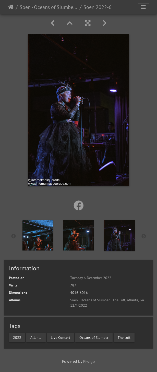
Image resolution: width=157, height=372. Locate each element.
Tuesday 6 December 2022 (90, 277)
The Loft (124, 337)
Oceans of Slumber (93, 337)
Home (11, 7)
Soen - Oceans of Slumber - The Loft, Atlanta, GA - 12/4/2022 (49, 7)
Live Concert (60, 337)
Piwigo (89, 361)
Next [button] (143, 236)
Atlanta (36, 337)
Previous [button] (13, 236)
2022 (17, 337)
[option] (37, 235)
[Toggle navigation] (143, 7)
